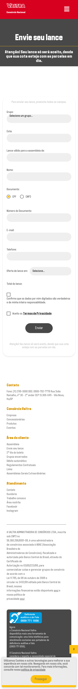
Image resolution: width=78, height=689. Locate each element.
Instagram (12, 510)
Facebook (12, 506)
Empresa (11, 415)
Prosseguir (41, 679)
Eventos (11, 427)
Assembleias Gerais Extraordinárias (26, 473)
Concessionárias (16, 419)
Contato (11, 490)
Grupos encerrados (17, 456)
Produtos (12, 423)
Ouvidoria (12, 494)
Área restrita (14, 502)
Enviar (39, 328)
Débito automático (17, 461)
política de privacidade (33, 669)
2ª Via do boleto (15, 452)
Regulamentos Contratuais (21, 465)
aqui (56, 590)
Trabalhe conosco (16, 498)
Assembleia (13, 444)
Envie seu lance (15, 448)
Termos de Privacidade (37, 313)
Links (9, 469)
